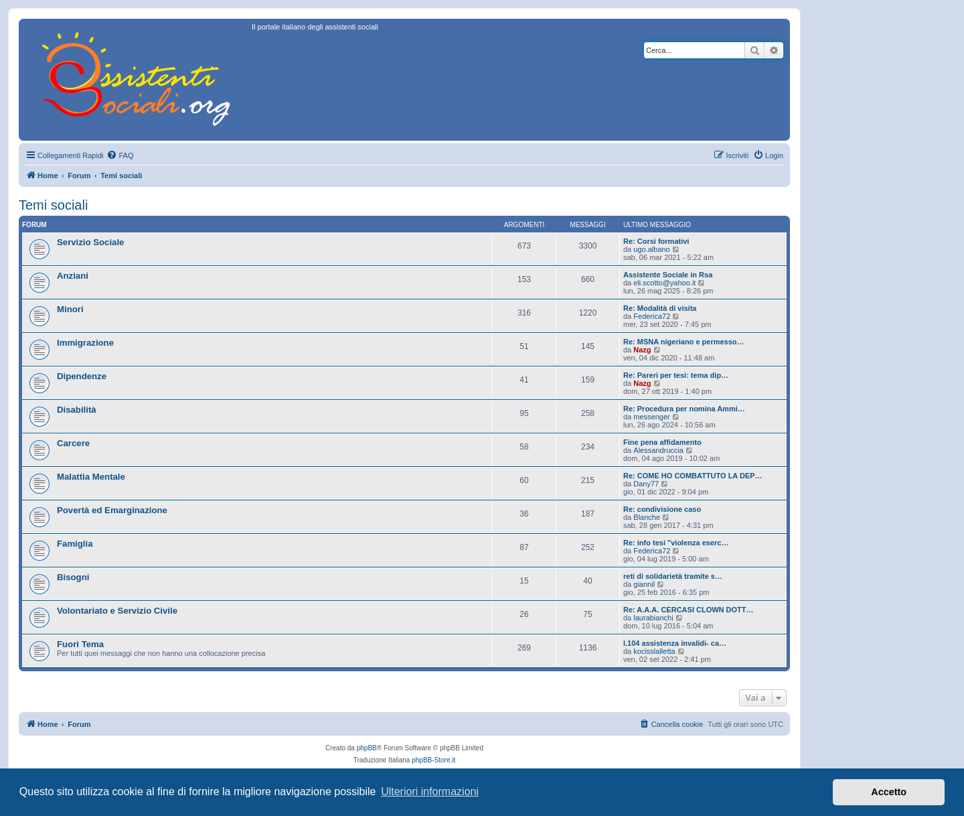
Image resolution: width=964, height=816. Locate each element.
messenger (651, 417)
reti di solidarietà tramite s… (672, 576)
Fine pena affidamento (662, 442)
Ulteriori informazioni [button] (430, 791)
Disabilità (76, 410)
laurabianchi (653, 618)
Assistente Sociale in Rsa (667, 275)
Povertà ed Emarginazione (112, 510)
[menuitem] (119, 155)
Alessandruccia (658, 450)
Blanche (646, 517)
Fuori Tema (80, 644)
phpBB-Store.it (433, 760)
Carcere (73, 443)
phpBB (367, 748)
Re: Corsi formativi (656, 241)
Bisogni (73, 577)
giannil (644, 584)
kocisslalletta (654, 651)
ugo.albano (651, 249)
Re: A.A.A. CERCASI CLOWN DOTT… (688, 610)
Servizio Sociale (90, 242)
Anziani (72, 276)
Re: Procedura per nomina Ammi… (684, 409)
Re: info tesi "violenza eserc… (675, 543)
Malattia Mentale (91, 477)
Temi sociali (53, 205)
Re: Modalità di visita (659, 308)
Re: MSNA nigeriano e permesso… (683, 342)
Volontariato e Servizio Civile (117, 611)
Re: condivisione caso (662, 509)
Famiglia (75, 544)
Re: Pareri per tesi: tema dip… (675, 375)
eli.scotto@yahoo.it (664, 283)
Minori (70, 309)
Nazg (642, 350)
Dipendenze (81, 376)
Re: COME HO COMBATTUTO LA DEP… (692, 476)
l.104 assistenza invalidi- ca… (674, 643)
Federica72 (651, 316)
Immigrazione (85, 343)
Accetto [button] (888, 792)
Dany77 (646, 484)
